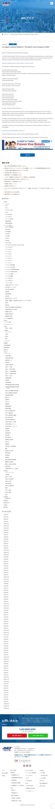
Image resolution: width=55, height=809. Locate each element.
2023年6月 (6, 590)
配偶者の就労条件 (9, 313)
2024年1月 (6, 574)
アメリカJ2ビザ (8, 260)
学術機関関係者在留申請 (16, 777)
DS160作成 (7, 229)
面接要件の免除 (8, 316)
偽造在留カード (8, 360)
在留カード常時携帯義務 (10, 371)
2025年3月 (6, 543)
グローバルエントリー (8, 324)
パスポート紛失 (8, 282)
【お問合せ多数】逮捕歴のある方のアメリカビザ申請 (16, 170)
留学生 (6, 302)
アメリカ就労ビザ (9, 280)
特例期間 (7, 428)
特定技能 (7, 430)
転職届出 (7, 457)
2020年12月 (6, 657)
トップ (2, 34)
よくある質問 (43, 778)
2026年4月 (6, 514)
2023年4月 (6, 594)
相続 (6, 494)
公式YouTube (30, 766)
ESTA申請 (7, 233)
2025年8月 (6, 532)
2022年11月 (6, 605)
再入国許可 (7, 362)
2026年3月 (6, 516)
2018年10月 (6, 708)
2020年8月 (6, 665)
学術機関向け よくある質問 (17, 785)
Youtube (5, 201)
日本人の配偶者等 (9, 412)
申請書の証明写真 (9, 439)
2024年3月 (6, 570)
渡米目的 (7, 296)
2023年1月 (6, 601)
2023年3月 (6, 597)
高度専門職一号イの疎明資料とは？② (13, 181)
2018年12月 (6, 703)
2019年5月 (6, 692)
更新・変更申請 (14, 795)
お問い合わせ (43, 785)
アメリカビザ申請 (29, 770)
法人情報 (42, 770)
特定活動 (7, 435)
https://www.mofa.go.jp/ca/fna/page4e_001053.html (13, 130)
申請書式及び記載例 (15, 782)
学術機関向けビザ (15, 775)
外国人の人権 (8, 481)
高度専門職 (7, 466)
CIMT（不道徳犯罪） (10, 227)
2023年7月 (6, 588)
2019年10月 (6, 681)
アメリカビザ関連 (7, 225)
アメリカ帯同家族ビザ (8, 318)
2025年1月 (6, 548)
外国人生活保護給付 (9, 485)
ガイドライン (8, 353)
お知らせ (6, 320)
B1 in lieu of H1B (9, 210)
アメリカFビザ (8, 251)
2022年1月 (6, 628)
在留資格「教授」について (10, 183)
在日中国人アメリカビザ (10, 287)
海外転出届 (7, 498)
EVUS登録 (7, 236)
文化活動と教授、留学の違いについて (13, 172)
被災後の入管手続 (9, 450)
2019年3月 (6, 697)
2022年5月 (6, 619)
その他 (5, 326)
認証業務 (6, 507)
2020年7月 (6, 668)
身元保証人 (7, 455)
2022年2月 (6, 625)
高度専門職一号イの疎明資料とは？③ (13, 174)
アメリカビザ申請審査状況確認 (12, 269)
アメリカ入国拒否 (9, 218)
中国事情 (6, 343)
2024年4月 (6, 568)
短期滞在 (7, 444)
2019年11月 (6, 679)
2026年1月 (6, 521)
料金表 (3, 775)
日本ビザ (6, 351)
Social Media (8, 242)
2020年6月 (6, 670)
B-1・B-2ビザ (29, 775)
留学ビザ (7, 441)
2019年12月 (6, 677)
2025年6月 (6, 536)
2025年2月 (6, 545)
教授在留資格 (8, 408)
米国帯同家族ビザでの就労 (11, 309)
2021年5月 (6, 645)
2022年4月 (6, 621)
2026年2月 (6, 519)
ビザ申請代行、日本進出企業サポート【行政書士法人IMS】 (6, 4)
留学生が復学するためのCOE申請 (12, 192)
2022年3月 (6, 623)
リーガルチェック (30, 790)
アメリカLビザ (8, 262)
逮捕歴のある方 (8, 311)
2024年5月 (6, 565)
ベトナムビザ (7, 340)
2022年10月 (6, 608)
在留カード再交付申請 (10, 369)
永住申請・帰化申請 (15, 798)
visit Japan (14, 134)
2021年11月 (6, 632)
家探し (6, 487)
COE (8, 388)
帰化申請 (6, 349)
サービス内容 (8, 322)
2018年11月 (6, 706)
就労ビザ (7, 401)
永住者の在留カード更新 (10, 421)
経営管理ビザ (7, 502)
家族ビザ (7, 397)
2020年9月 (6, 663)
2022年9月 (6, 610)
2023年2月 (6, 599)
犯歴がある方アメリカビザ (11, 298)
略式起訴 (7, 305)
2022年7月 (6, 614)
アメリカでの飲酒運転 (10, 265)
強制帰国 (7, 404)
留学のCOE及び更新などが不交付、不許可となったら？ (17, 179)
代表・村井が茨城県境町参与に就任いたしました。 (16, 166)
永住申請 (6, 496)
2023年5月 (6, 592)
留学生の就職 (8, 492)
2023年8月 (6, 585)
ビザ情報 (6, 330)
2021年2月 (6, 652)
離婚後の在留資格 (9, 461)
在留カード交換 (8, 366)
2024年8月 (6, 559)
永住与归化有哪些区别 (10, 419)
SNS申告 (7, 240)
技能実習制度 (8, 406)
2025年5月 (6, 539)
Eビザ (27, 778)
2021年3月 (6, 650)
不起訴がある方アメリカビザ (11, 285)
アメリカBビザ (8, 216)
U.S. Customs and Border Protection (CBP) (14, 244)
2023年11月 (6, 579)
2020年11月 (6, 659)
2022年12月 (6, 603)
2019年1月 (6, 701)
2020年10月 (6, 661)
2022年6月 (6, 617)
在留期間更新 (8, 378)
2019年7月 (6, 688)
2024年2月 (6, 572)
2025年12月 (6, 523)
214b (6, 205)
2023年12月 (6, 577)
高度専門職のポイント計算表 (11, 468)
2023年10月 (6, 581)
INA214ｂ (7, 238)
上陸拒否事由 (8, 355)
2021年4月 (6, 648)
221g (6, 207)
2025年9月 (6, 530)
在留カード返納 (8, 328)
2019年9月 (6, 683)
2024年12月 (6, 550)
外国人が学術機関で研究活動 (11, 390)
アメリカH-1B (8, 253)
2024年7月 (6, 561)
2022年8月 (6, 612)
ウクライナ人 (8, 331)
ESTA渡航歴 (8, 231)
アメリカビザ (7, 204)
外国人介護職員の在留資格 (11, 392)
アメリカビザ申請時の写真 (11, 271)
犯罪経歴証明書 (8, 223)
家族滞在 (7, 399)
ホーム (3, 770)
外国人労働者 (8, 483)
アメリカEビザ (8, 249)
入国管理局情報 (7, 345)
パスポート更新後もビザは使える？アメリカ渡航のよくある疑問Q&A (20, 177)
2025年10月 (6, 528)
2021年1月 (6, 654)
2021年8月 (6, 639)
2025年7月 (6, 534)
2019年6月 (6, 690)
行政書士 (6, 505)
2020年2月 (6, 672)
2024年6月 (6, 563)
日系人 (6, 334)
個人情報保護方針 (44, 783)
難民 (6, 338)
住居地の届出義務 (9, 358)
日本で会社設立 (29, 785)
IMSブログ (6, 34)
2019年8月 (6, 685)
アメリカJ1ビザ (8, 258)
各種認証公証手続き (30, 788)
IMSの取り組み (44, 775)
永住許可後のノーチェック (11, 426)
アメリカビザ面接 (9, 273)
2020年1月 (6, 674)
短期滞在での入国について (10, 186)
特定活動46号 (8, 437)
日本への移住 (8, 490)
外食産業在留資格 (9, 395)
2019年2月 (6, 699)
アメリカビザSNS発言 (10, 267)
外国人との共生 (8, 476)
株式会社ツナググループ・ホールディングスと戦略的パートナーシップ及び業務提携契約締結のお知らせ (28, 168)
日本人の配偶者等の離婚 (10, 415)
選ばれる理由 (5, 773)
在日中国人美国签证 (9, 289)
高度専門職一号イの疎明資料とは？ (12, 194)
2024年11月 (6, 552)
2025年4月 (6, 541)
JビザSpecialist (8, 214)
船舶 (6, 448)
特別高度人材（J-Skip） (16, 800)
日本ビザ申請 (13, 770)
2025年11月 (6, 525)
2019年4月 (6, 694)
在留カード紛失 (8, 375)
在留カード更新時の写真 (10, 373)
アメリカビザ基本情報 (31, 772)
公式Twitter (24, 766)
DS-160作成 (29, 780)
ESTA (6, 212)
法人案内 (43, 772)
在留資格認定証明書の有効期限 (12, 384)
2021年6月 (6, 643)
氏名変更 (7, 291)
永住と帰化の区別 (9, 417)
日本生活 (6, 470)
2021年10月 (6, 634)
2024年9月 (6, 556)
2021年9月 (6, 637)
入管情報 (7, 474)
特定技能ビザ (14, 792)
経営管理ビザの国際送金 (10, 446)
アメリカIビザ (8, 256)
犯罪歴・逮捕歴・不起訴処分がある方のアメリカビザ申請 (18, 300)
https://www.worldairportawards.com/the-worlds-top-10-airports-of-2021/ (17, 63)
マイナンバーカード (9, 472)
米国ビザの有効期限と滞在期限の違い (13, 307)
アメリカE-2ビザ (9, 247)
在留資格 (7, 380)
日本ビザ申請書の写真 (10, 410)
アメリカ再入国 (8, 278)
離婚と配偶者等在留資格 (10, 459)
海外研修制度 (8, 293)
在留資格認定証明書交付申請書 (12, 386)
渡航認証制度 (8, 221)
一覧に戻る (27, 155)
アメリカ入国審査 (9, 276)
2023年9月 (6, 583)
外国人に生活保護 (9, 479)
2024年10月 (6, 554)
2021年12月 (6, 630)
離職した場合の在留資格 (10, 464)
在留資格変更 (7, 347)
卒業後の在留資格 (9, 364)
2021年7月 (6, 641)
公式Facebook (27, 766)
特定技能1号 (8, 432)
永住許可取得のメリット (10, 424)
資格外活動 (7, 452)
